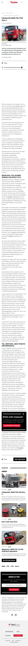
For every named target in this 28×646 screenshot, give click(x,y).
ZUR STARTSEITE (20, 459)
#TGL (7, 566)
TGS (17, 106)
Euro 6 (14, 232)
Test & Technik (9, 13)
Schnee (10, 197)
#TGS (12, 566)
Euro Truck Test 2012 (9, 522)
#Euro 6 (17, 566)
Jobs (18, 631)
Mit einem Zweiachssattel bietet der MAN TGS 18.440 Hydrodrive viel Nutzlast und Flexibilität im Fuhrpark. (14, 554)
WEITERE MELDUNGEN (9, 560)
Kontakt (8, 635)
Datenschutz (18, 640)
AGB (13, 640)
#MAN (4, 471)
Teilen (4, 63)
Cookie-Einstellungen (14, 642)
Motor (11, 236)
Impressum (8, 640)
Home (3, 13)
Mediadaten (9, 631)
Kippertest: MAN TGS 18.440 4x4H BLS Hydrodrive (12, 550)
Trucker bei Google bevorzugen (12, 67)
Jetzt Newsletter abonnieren (11, 425)
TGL (3, 344)
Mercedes (20, 448)
